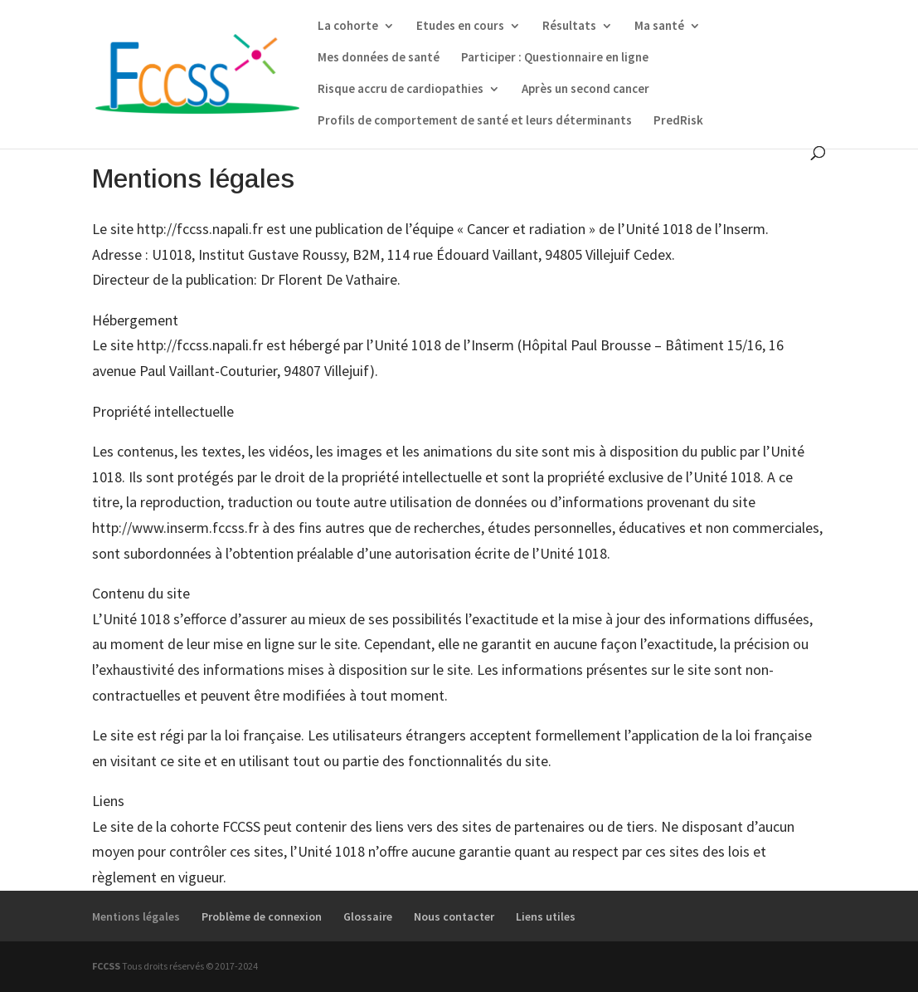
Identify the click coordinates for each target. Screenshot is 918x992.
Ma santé (659, 26)
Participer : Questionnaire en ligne (554, 58)
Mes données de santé (379, 58)
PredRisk (678, 121)
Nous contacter (454, 916)
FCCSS (106, 966)
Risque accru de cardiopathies (400, 89)
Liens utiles (546, 916)
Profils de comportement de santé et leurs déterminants (475, 121)
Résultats (569, 26)
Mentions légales (136, 916)
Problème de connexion (262, 916)
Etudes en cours (460, 26)
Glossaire (367, 916)
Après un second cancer (585, 89)
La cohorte (348, 26)
